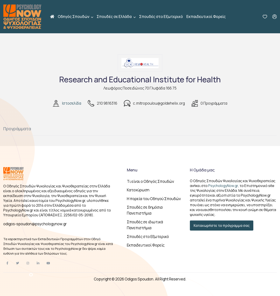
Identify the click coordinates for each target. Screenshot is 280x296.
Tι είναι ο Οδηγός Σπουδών (150, 181)
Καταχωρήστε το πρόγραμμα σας (222, 225)
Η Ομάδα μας (202, 170)
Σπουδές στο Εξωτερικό (161, 16)
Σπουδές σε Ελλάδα (114, 16)
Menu (132, 170)
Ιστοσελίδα (71, 103)
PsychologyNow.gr (223, 185)
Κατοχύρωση (138, 189)
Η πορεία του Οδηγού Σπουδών (154, 198)
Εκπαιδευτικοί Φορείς (206, 16)
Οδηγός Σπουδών (74, 16)
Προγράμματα (17, 129)
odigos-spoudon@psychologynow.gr (35, 223)
